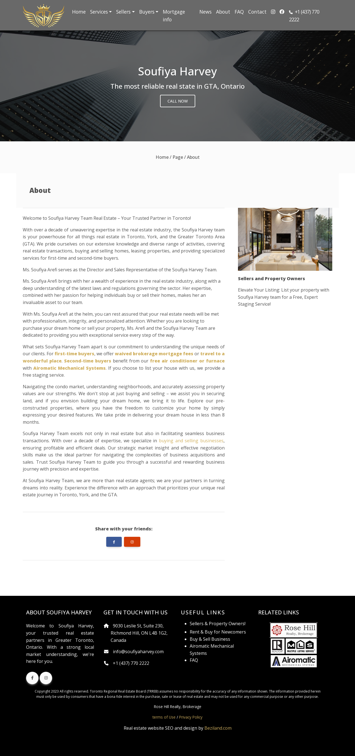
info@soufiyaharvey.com (138, 651)
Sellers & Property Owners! (217, 623)
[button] (309, 15)
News (205, 11)
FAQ (239, 11)
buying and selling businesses (191, 441)
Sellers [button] (123, 11)
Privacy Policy (190, 717)
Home (79, 11)
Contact (257, 11)
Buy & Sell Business (210, 639)
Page (178, 157)
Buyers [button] (146, 11)
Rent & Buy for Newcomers (218, 632)
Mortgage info (174, 15)
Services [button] (99, 11)
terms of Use (164, 717)
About (223, 11)
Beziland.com (218, 728)
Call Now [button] (178, 101)
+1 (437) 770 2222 (131, 663)
